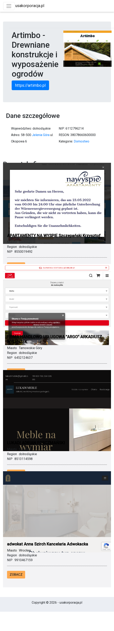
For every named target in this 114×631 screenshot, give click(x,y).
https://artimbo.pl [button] (30, 85)
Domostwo (81, 141)
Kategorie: (66, 141)
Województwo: (21, 128)
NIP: (62, 128)
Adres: (15, 135)
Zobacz (16, 574)
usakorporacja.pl (29, 5)
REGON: (64, 135)
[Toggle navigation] (8, 6)
